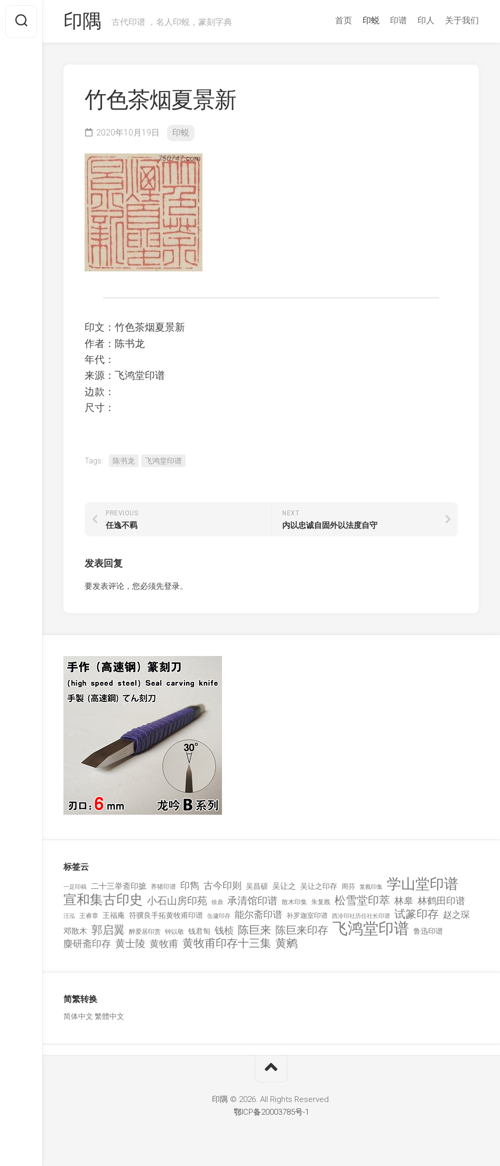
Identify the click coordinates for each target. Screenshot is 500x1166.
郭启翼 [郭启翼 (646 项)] (108, 930)
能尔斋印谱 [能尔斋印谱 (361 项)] (258, 914)
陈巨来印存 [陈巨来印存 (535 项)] (301, 930)
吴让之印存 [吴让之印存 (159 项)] (318, 886)
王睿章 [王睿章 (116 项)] (88, 915)
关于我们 (462, 20)
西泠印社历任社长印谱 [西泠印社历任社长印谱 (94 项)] (361, 916)
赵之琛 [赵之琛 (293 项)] (456, 914)
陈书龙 (124, 461)
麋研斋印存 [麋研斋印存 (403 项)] (87, 943)
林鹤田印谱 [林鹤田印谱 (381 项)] (441, 900)
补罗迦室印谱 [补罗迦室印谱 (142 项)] (307, 915)
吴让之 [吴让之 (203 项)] (284, 886)
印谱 (398, 20)
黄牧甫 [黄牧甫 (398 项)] (164, 943)
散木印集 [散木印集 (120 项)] (294, 902)
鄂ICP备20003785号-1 (271, 1112)
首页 (343, 20)
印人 (426, 20)
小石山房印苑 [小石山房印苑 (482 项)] (177, 901)
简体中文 (78, 1016)
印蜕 (371, 20)
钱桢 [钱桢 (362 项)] (224, 930)
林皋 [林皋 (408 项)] (403, 900)
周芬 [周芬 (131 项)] (348, 886)
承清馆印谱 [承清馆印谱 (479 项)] (252, 901)
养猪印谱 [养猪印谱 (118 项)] (163, 886)
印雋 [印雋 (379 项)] (189, 885)
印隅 (82, 22)
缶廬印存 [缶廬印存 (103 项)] (218, 915)
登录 (172, 586)
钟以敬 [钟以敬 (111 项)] (174, 931)
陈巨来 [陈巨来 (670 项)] (254, 930)
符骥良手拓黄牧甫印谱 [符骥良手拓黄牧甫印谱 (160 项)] (166, 915)
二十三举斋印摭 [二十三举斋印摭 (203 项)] (118, 886)
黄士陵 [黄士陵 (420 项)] (130, 944)
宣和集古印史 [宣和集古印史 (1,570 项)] (103, 900)
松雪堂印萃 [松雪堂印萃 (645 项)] (362, 901)
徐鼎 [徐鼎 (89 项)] (217, 902)
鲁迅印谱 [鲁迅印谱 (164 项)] (428, 931)
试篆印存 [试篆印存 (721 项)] (416, 914)
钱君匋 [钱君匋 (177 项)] (199, 931)
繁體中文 (109, 1016)
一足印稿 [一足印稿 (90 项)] (75, 886)
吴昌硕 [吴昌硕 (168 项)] (257, 886)
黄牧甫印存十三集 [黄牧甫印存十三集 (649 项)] (226, 943)
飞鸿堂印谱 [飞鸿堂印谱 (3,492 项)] (370, 929)
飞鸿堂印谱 (163, 461)
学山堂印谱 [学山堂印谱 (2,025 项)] (422, 884)
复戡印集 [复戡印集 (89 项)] (371, 886)
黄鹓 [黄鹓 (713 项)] (286, 943)
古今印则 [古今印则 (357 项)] (222, 885)
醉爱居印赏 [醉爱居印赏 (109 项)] (145, 931)
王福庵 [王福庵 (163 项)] (114, 915)
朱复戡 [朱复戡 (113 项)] (320, 902)
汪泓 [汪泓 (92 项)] (69, 916)
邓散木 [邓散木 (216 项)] (75, 931)
